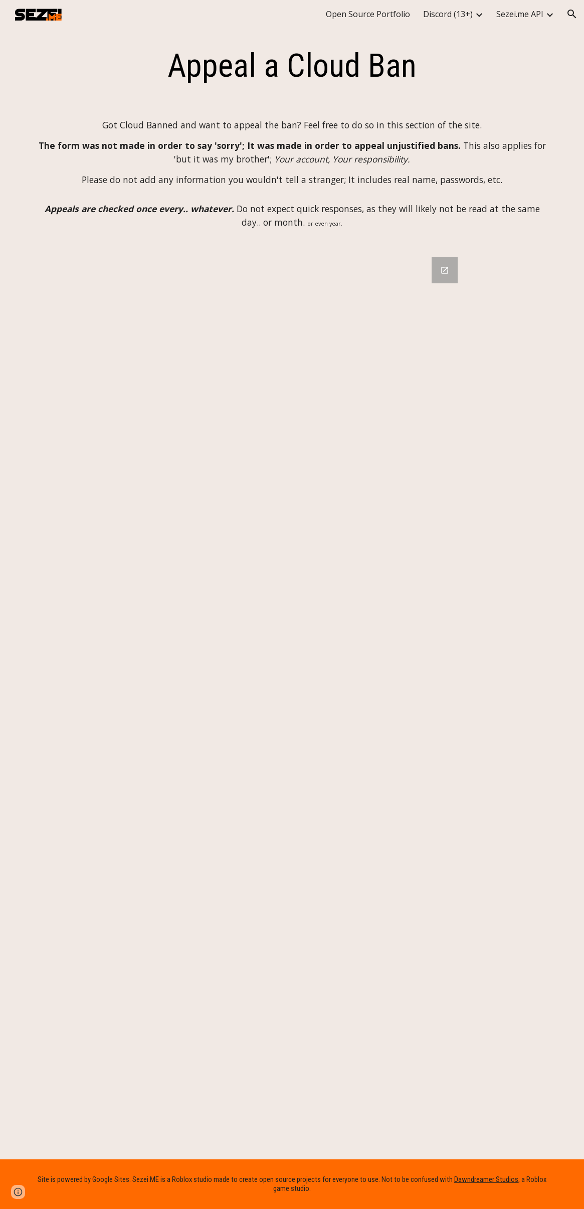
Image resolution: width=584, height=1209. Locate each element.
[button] (572, 14)
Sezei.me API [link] (519, 14)
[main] (292, 66)
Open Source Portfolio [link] (368, 14)
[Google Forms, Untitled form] (292, 702)
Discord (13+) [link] (448, 14)
